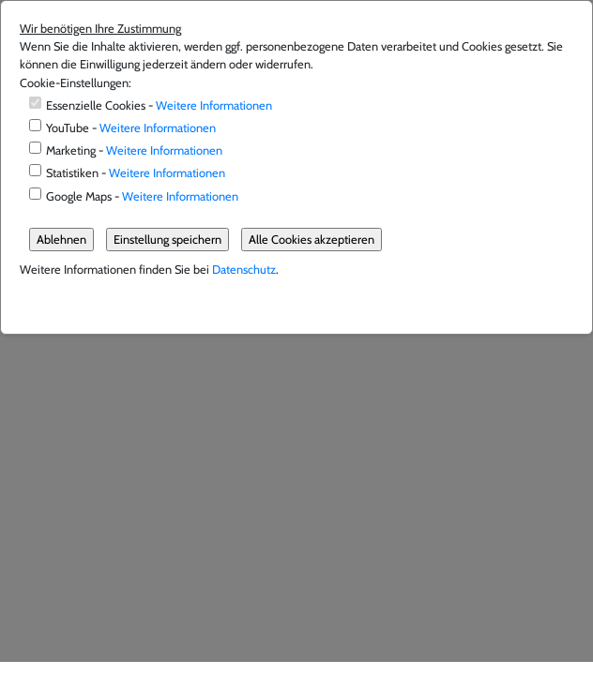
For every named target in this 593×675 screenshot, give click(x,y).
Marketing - (134, 150)
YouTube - (131, 128)
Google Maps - (142, 196)
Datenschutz (244, 269)
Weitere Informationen (214, 105)
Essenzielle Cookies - (159, 105)
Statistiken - (135, 173)
